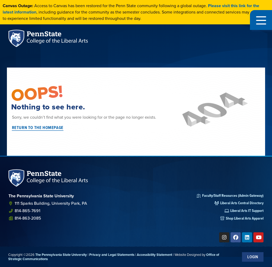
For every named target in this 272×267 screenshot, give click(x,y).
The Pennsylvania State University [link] (61, 254)
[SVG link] (48, 178)
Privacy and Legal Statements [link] (111, 254)
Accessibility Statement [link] (154, 254)
